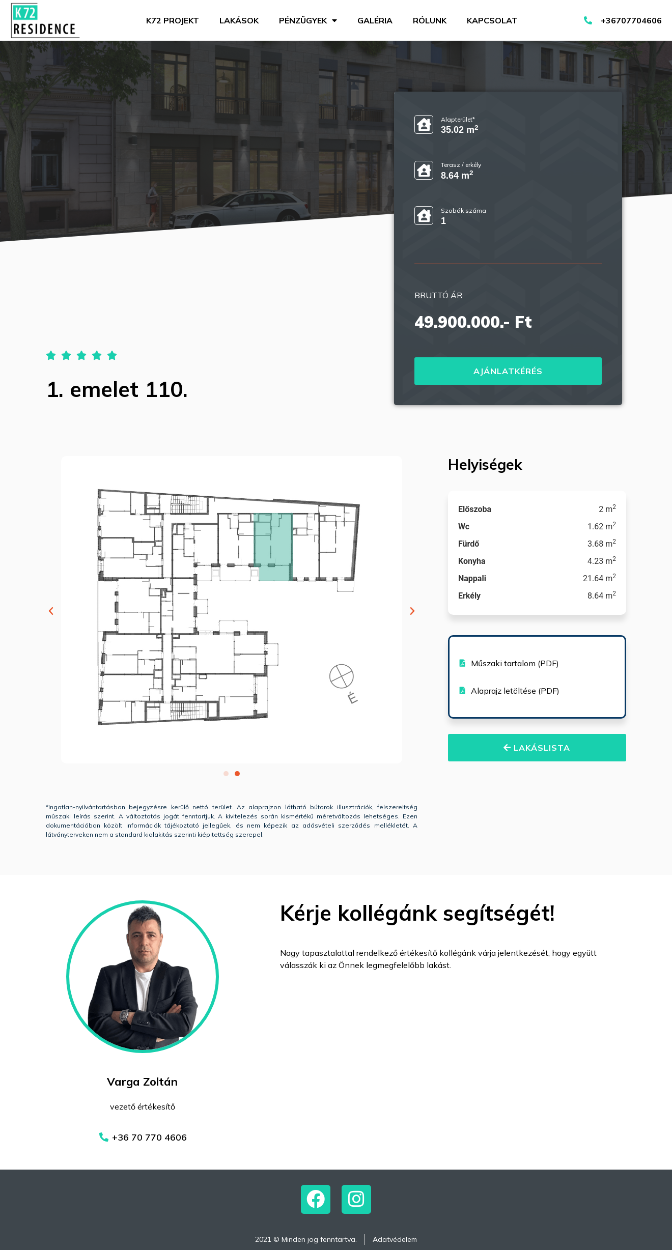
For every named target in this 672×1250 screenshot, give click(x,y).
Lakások (239, 20)
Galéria (375, 20)
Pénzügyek (308, 20)
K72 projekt (172, 20)
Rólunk (429, 20)
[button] (51, 611)
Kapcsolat (492, 20)
